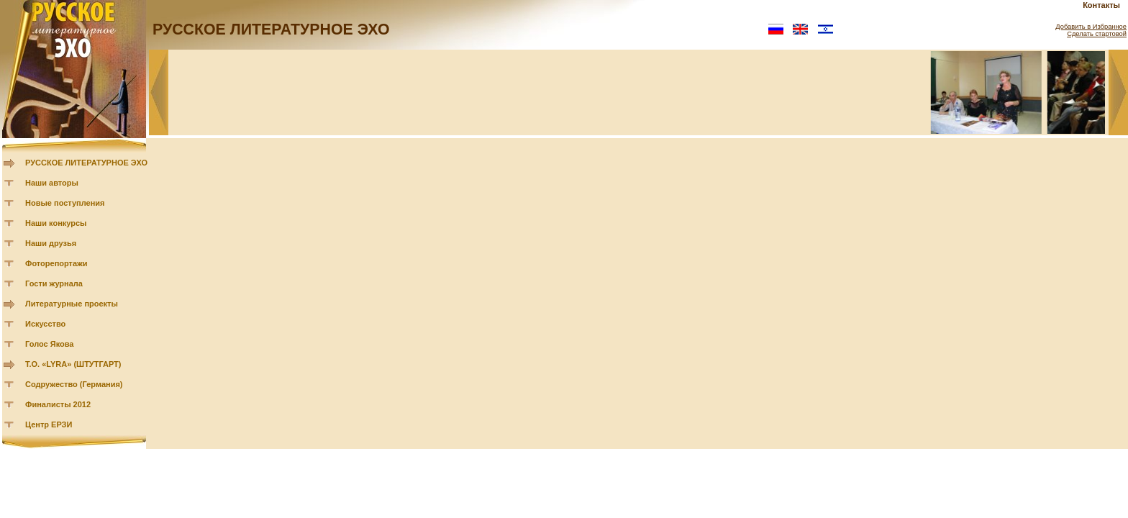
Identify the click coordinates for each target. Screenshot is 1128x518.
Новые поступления (65, 203)
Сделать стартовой (1097, 33)
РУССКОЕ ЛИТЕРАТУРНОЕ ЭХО (86, 162)
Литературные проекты (71, 303)
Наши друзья (50, 243)
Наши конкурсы (55, 223)
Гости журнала (54, 283)
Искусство (45, 323)
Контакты (1101, 5)
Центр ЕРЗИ (48, 424)
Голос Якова (49, 344)
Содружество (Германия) (73, 384)
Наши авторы (51, 182)
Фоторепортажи (56, 263)
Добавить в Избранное (1091, 26)
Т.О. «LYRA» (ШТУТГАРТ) (73, 364)
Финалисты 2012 (58, 404)
